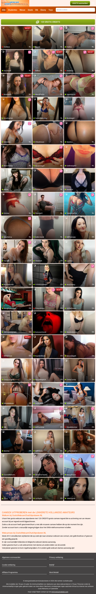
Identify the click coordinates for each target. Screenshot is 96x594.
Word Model (53, 569)
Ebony (43, 10)
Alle (4, 10)
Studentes (12, 10)
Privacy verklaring (56, 554)
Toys (50, 10)
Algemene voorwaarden (11, 554)
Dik (36, 10)
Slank (30, 10)
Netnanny (45, 585)
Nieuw (22, 10)
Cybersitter (54, 585)
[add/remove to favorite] (3, 25)
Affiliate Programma (10, 569)
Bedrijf (51, 562)
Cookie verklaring (8, 562)
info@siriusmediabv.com (60, 589)
